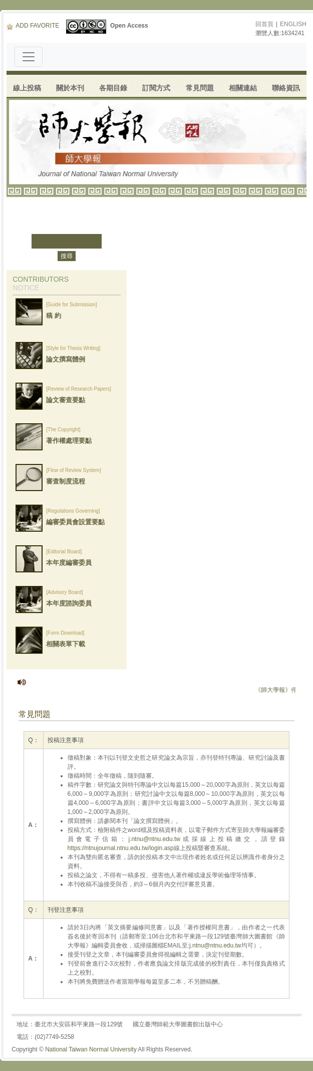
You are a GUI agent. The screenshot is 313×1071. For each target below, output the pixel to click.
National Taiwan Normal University (91, 1049)
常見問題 (200, 88)
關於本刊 (70, 88)
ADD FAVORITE (33, 25)
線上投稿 (27, 88)
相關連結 (243, 88)
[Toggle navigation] (29, 57)
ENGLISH (293, 24)
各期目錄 (113, 88)
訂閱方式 (156, 88)
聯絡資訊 (286, 88)
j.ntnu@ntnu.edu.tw (154, 839)
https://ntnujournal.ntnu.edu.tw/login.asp (121, 848)
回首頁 (264, 24)
